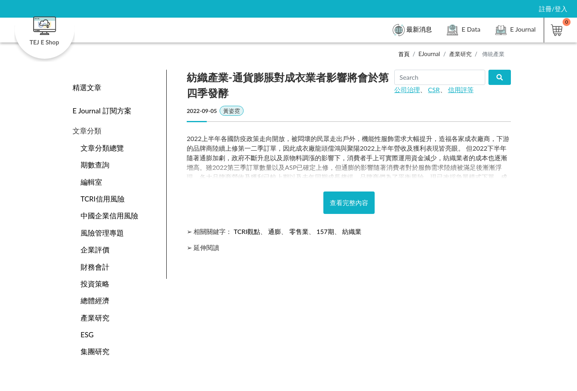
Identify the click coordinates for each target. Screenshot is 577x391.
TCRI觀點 (247, 231)
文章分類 (87, 131)
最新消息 (412, 30)
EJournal (429, 53)
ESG (87, 335)
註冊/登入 (553, 8)
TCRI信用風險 (103, 199)
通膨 (274, 231)
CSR (434, 89)
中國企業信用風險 (109, 216)
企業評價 (95, 250)
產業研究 (460, 53)
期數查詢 (95, 165)
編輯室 (91, 182)
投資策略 (95, 284)
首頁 (404, 53)
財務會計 (95, 267)
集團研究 (95, 351)
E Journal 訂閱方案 (102, 111)
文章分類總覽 (102, 148)
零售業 (299, 231)
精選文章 (87, 87)
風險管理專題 (102, 233)
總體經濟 (95, 300)
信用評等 (461, 89)
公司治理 (407, 89)
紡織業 (351, 231)
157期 (325, 231)
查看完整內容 (349, 202)
